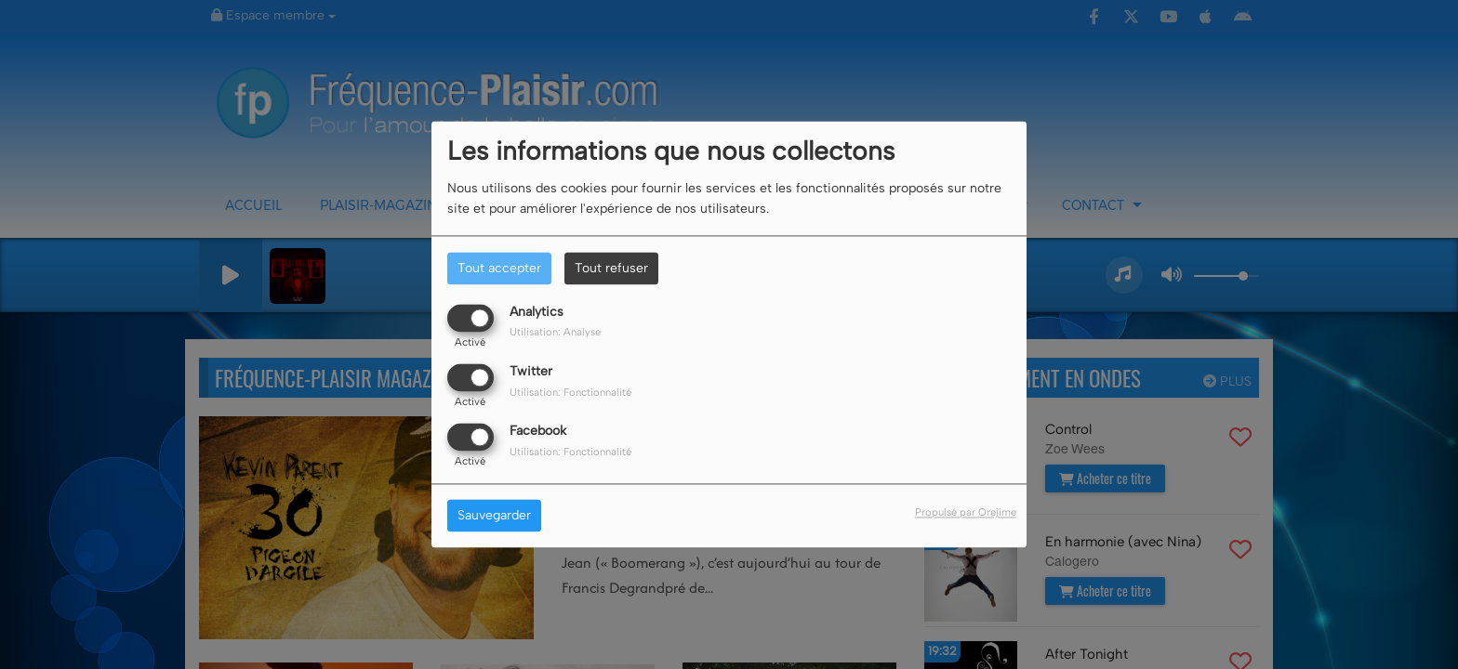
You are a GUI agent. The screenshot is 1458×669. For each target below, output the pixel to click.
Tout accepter (499, 268)
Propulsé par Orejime (965, 512)
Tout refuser (611, 268)
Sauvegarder (494, 516)
